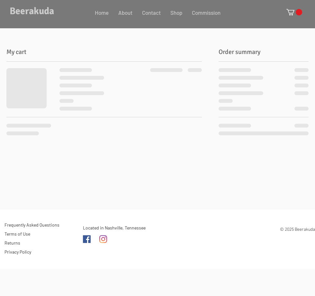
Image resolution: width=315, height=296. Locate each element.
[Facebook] (87, 239)
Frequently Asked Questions (31, 225)
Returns (12, 243)
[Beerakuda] (34, 11)
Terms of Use (17, 234)
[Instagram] (103, 239)
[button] (294, 12)
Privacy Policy (17, 252)
